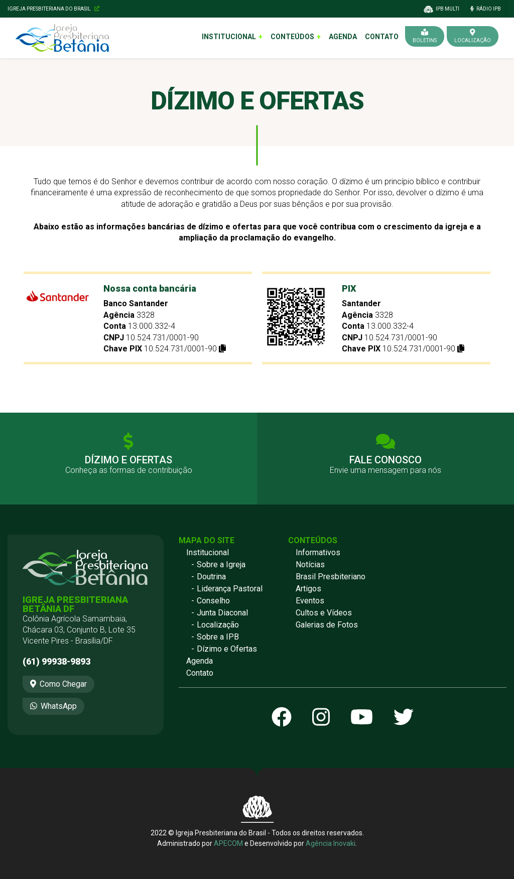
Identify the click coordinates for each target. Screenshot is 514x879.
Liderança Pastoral (230, 588)
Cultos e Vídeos (324, 612)
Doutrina (211, 576)
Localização (218, 625)
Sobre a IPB (218, 637)
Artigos (308, 588)
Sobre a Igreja (221, 564)
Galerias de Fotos (327, 625)
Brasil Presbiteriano (330, 576)
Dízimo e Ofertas (227, 649)
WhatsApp (53, 706)
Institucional (229, 37)
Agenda (343, 37)
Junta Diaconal (222, 612)
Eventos (310, 600)
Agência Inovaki (330, 843)
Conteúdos (292, 37)
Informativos (318, 552)
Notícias (310, 564)
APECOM (228, 843)
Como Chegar (58, 684)
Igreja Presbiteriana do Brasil (53, 9)
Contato (382, 37)
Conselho (213, 600)
